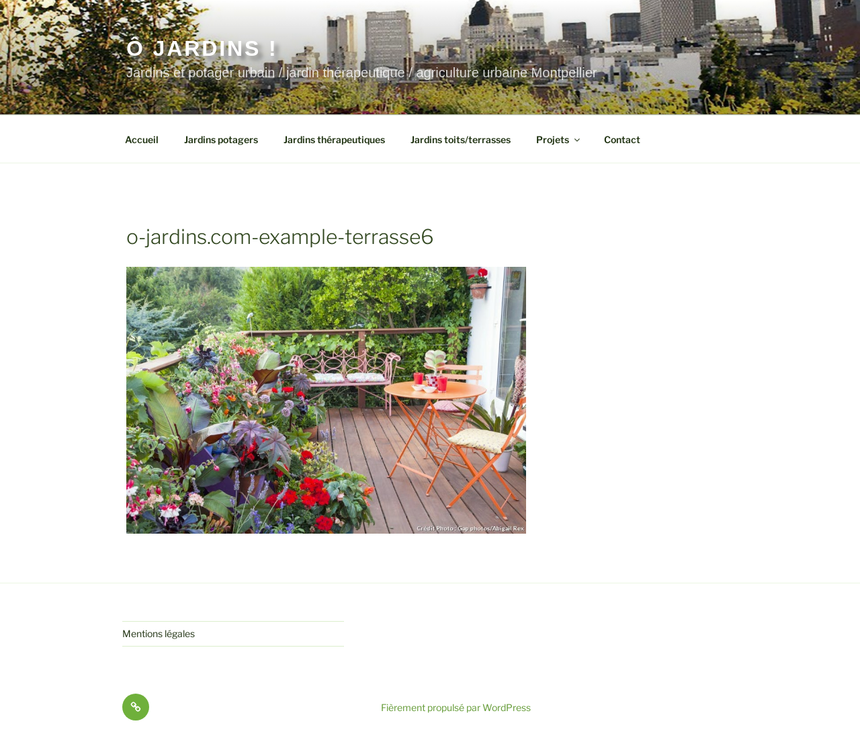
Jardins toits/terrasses (461, 139)
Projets (559, 139)
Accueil (142, 139)
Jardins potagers (221, 139)
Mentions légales (158, 633)
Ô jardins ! (201, 48)
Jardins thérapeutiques (334, 139)
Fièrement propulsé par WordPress (456, 707)
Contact (622, 139)
